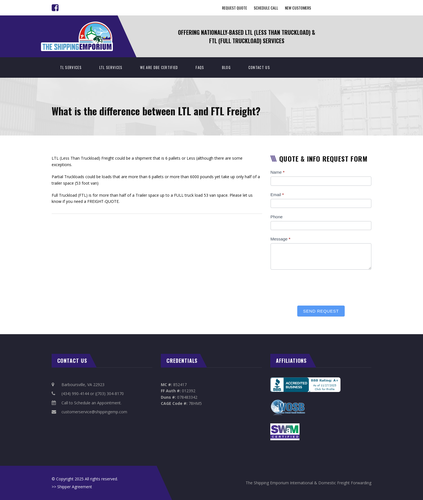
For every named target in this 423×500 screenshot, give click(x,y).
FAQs (200, 67)
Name (278, 172)
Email (277, 194)
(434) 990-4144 (75, 393)
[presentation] (313, 286)
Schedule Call (266, 8)
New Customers (298, 8)
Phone (277, 216)
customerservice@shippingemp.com (94, 411)
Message (281, 239)
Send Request (321, 311)
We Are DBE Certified (159, 67)
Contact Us (259, 67)
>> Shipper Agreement (72, 486)
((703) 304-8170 (109, 393)
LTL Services (111, 67)
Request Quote (234, 8)
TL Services (71, 67)
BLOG (226, 67)
